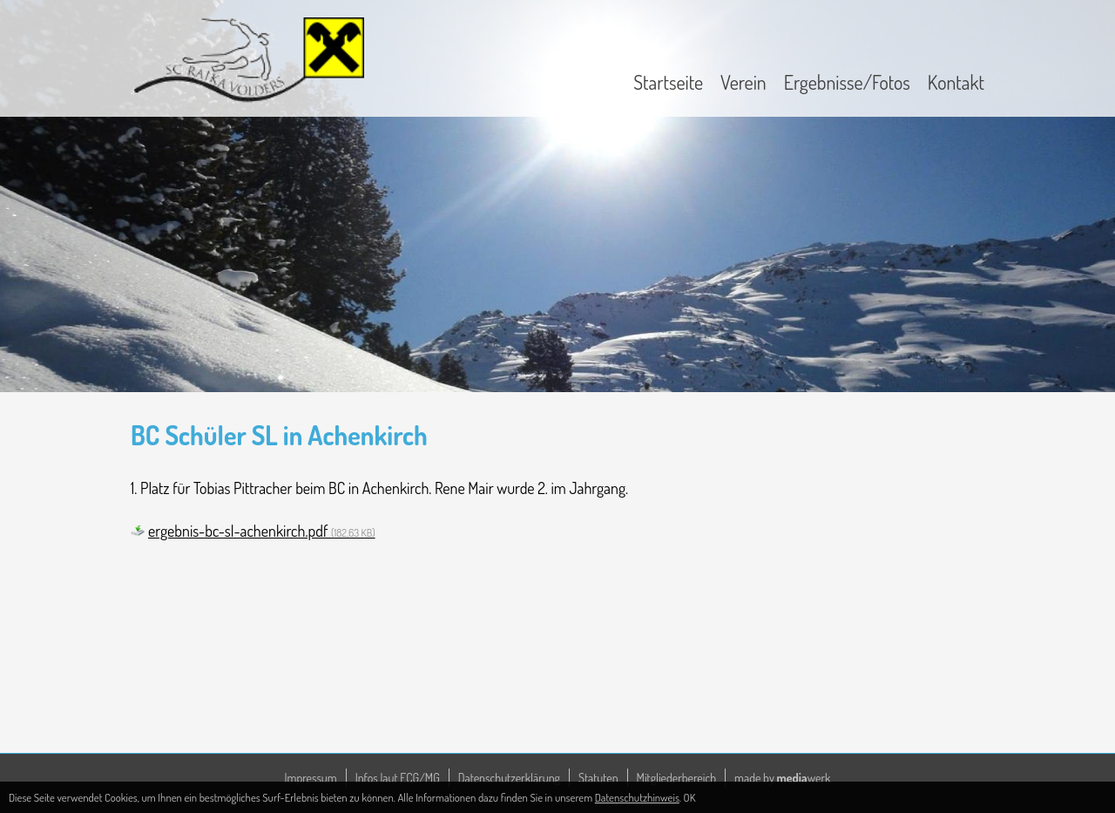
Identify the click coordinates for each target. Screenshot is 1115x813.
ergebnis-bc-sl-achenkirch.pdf (261, 530)
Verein (743, 82)
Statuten (598, 777)
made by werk (782, 777)
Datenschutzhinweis (637, 797)
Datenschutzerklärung (509, 777)
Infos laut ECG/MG (397, 777)
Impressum (311, 777)
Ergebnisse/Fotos (847, 82)
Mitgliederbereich (677, 777)
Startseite (668, 82)
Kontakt (956, 82)
